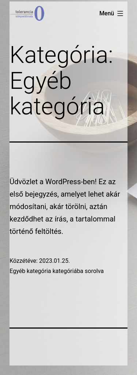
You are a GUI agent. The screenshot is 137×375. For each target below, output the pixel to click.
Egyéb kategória (30, 271)
